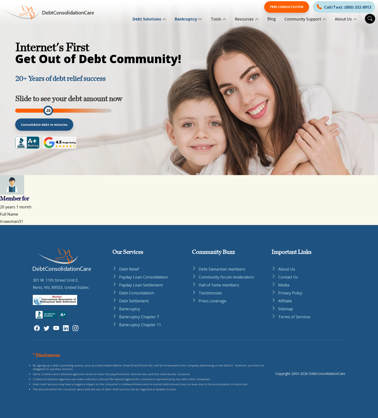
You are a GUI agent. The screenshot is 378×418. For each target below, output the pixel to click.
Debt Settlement (134, 301)
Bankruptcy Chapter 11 (140, 324)
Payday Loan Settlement (141, 285)
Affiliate (285, 301)
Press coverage (212, 301)
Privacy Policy (290, 293)
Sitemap (285, 309)
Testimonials (210, 293)
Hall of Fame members (219, 285)
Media (283, 285)
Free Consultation (286, 7)
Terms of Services (294, 316)
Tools (216, 19)
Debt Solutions (147, 19)
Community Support (302, 19)
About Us (343, 19)
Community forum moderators (226, 277)
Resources (244, 19)
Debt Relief (129, 269)
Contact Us (288, 277)
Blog (271, 18)
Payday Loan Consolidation (143, 277)
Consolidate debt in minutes (44, 124)
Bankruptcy (186, 19)
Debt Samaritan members (222, 269)
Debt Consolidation (136, 293)
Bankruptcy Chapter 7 (139, 316)
